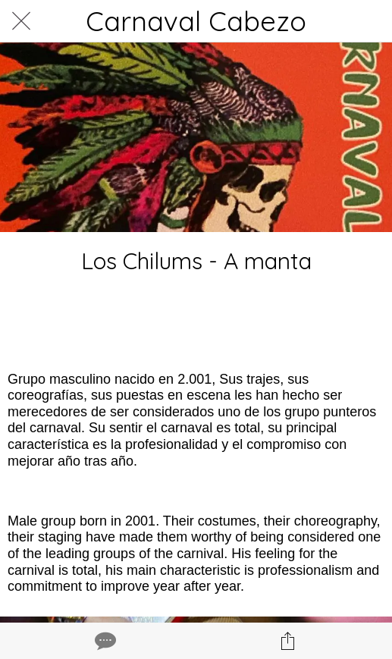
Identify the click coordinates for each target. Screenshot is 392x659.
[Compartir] (288, 641)
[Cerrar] (21, 21)
